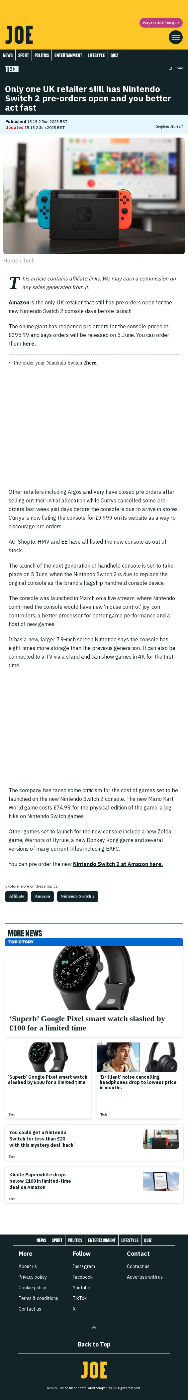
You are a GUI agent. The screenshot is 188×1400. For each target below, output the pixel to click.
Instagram (84, 1266)
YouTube (81, 1287)
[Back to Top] (94, 1329)
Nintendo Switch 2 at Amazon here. (118, 864)
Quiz (114, 55)
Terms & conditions (38, 1298)
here (91, 363)
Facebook (83, 1277)
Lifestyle (96, 55)
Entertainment (68, 55)
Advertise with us (145, 1277)
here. (29, 343)
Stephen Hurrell (169, 126)
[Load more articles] (94, 1217)
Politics (42, 55)
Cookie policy (32, 1287)
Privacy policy (33, 1277)
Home (10, 260)
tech (29, 260)
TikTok (80, 1298)
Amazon (19, 302)
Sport (23, 55)
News (8, 55)
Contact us (30, 1309)
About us (28, 1266)
